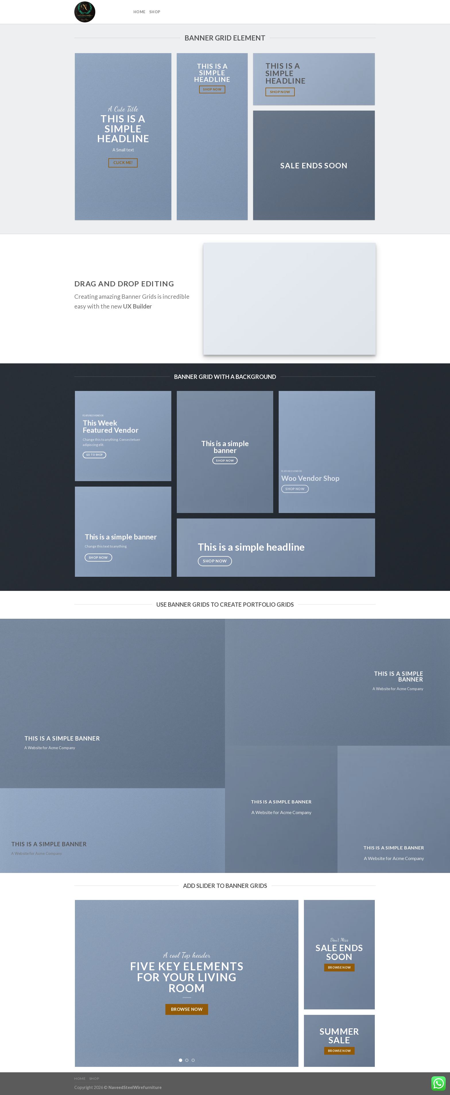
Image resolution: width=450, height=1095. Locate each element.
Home (139, 11)
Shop (154, 11)
